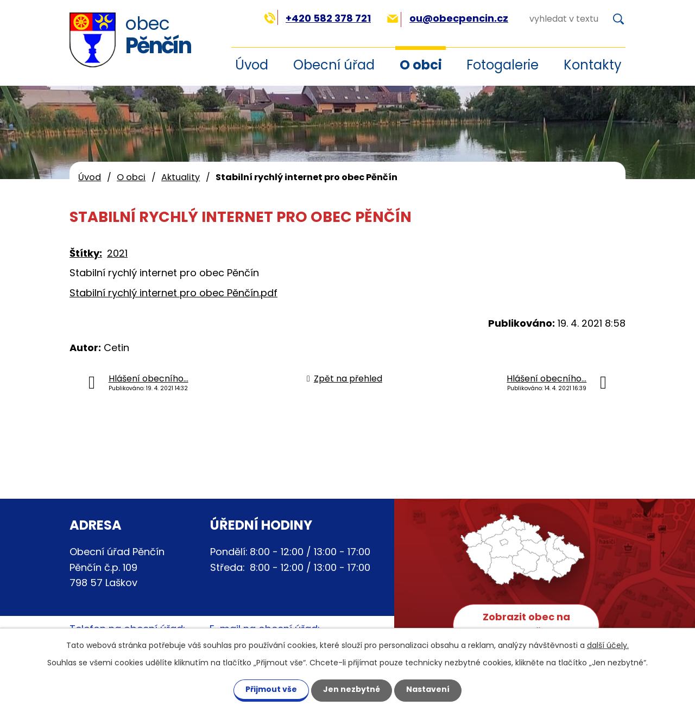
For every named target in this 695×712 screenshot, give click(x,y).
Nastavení (428, 689)
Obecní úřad (334, 65)
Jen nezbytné (351, 689)
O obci (421, 65)
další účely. (608, 645)
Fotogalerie (502, 65)
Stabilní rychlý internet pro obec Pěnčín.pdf (173, 293)
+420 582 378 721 (317, 18)
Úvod (89, 177)
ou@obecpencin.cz (447, 18)
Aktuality (180, 177)
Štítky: (86, 253)
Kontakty (593, 65)
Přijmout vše (271, 689)
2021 (117, 253)
